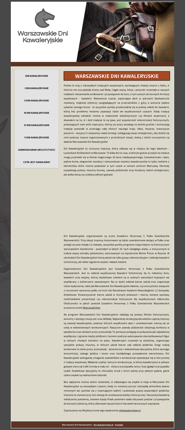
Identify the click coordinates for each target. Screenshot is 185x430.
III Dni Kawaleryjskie (36, 112)
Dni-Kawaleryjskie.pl (103, 424)
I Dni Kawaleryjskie (36, 88)
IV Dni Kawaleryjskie (36, 125)
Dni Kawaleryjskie (36, 75)
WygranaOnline (91, 307)
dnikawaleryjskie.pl (129, 410)
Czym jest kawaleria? (36, 162)
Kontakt (119, 424)
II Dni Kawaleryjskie (36, 100)
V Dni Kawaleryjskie (36, 137)
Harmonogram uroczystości (36, 149)
